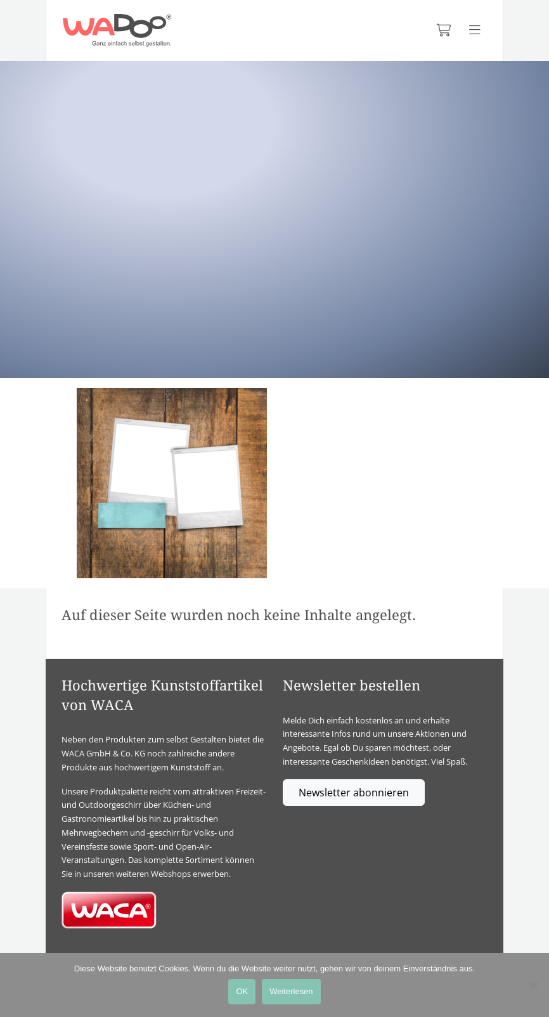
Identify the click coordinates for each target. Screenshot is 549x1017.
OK (242, 991)
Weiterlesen (291, 991)
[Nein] (533, 985)
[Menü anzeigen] (475, 30)
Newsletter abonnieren (354, 793)
